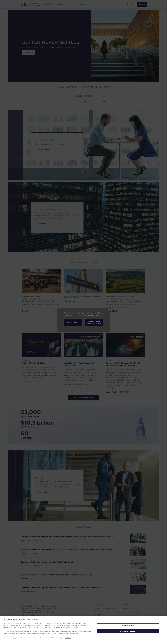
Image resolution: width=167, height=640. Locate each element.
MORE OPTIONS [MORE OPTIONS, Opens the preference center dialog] (128, 625)
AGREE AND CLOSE (127, 631)
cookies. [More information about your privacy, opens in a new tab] (68, 638)
